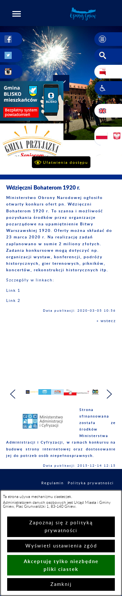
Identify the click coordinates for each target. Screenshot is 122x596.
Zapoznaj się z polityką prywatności (61, 526)
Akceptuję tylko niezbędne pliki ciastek (61, 565)
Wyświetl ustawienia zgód (61, 546)
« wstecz (106, 321)
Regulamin (52, 486)
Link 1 (13, 290)
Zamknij (61, 584)
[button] (16, 14)
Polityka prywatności (91, 486)
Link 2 (13, 301)
